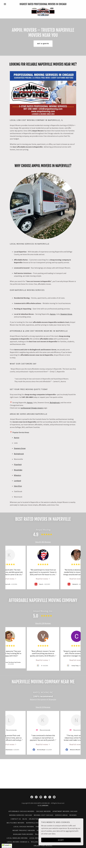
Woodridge (18, 470)
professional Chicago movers (32, 408)
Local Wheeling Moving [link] (17, 838)
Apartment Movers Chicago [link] (65, 811)
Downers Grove (66, 314)
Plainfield (18, 464)
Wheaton (17, 475)
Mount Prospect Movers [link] (24, 830)
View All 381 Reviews (43, 542)
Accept (61, 840)
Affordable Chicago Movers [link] (21, 811)
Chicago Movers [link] (43, 811)
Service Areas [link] (61, 815)
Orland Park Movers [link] (43, 846)
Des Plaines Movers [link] (16, 823)
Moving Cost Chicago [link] (43, 815)
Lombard (17, 481)
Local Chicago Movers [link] (24, 827)
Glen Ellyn (18, 486)
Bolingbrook (55, 402)
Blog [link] (25, 819)
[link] (43, 11)
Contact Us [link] (16, 819)
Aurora (52, 314)
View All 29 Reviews (43, 707)
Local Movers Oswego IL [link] (18, 842)
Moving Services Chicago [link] (20, 815)
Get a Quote (43, 44)
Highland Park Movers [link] (23, 834)
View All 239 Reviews (43, 623)
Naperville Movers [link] (34, 823)
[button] (9, 4)
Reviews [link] (73, 815)
